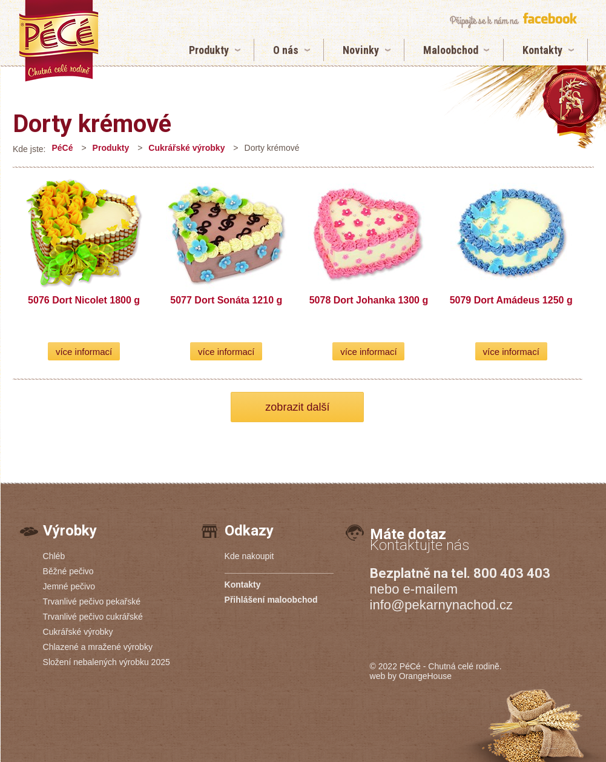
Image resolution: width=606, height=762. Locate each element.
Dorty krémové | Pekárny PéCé (59, 41)
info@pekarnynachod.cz (441, 604)
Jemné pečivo (69, 586)
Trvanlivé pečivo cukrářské (93, 616)
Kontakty (542, 50)
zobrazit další (297, 407)
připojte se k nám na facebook (513, 20)
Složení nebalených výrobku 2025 (106, 662)
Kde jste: (29, 149)
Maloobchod (450, 50)
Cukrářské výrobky (186, 148)
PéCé (62, 148)
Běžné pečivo (68, 571)
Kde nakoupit (249, 556)
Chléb (54, 556)
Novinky (361, 50)
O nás (285, 50)
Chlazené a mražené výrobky (98, 647)
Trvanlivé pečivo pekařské (91, 601)
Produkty (209, 50)
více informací (84, 351)
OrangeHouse (425, 676)
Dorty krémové (92, 124)
